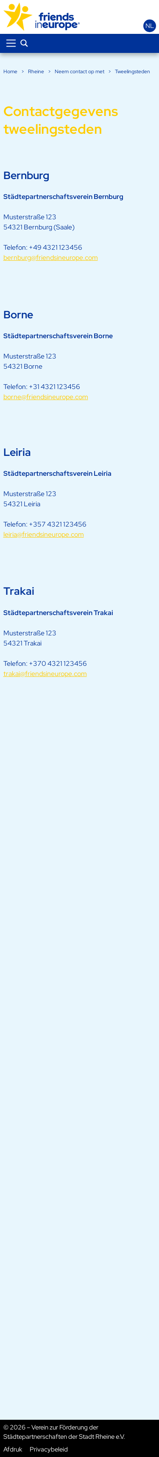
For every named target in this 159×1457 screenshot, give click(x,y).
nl (149, 26)
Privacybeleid (49, 1449)
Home (10, 71)
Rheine (36, 71)
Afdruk (12, 1449)
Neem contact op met (79, 71)
